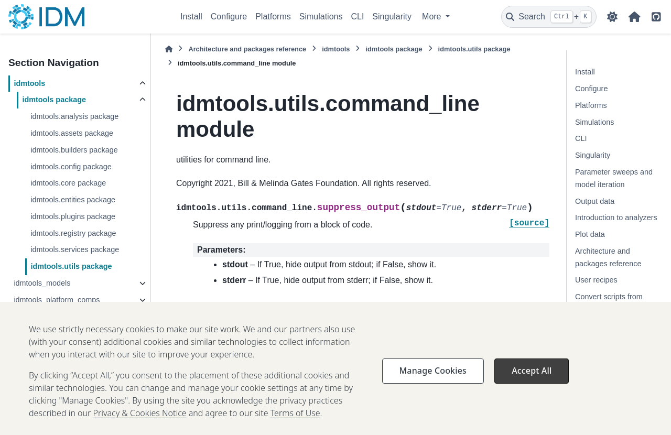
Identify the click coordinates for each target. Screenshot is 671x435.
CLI (357, 16)
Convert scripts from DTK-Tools (609, 302)
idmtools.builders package (73, 150)
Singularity (392, 16)
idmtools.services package (74, 249)
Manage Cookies (433, 380)
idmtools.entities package (72, 199)
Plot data (590, 234)
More (432, 16)
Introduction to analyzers (616, 217)
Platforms (273, 16)
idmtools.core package (68, 183)
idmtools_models (42, 283)
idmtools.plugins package (72, 216)
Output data (594, 201)
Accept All (531, 380)
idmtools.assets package (71, 133)
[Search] (549, 17)
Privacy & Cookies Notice (140, 423)
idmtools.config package (70, 166)
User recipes (596, 280)
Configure (229, 16)
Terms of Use (295, 423)
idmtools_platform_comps (57, 300)
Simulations (321, 16)
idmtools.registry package (73, 233)
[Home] (168, 49)
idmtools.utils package (71, 266)
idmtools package (54, 99)
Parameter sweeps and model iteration (614, 178)
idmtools (29, 83)
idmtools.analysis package (74, 116)
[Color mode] (612, 17)
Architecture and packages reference (247, 49)
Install (191, 16)
